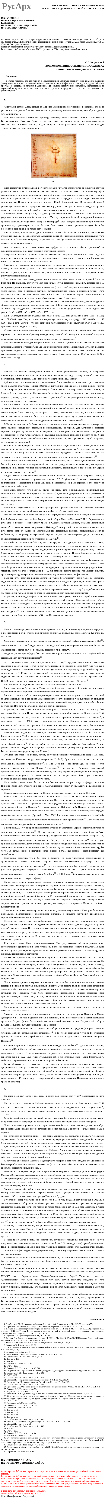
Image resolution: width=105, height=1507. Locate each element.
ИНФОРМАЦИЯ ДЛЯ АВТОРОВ (17, 20)
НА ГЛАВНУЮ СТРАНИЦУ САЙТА (19, 25)
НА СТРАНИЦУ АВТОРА (14, 28)
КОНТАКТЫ (7, 23)
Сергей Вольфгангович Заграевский (17, 1496)
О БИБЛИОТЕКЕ (10, 18)
